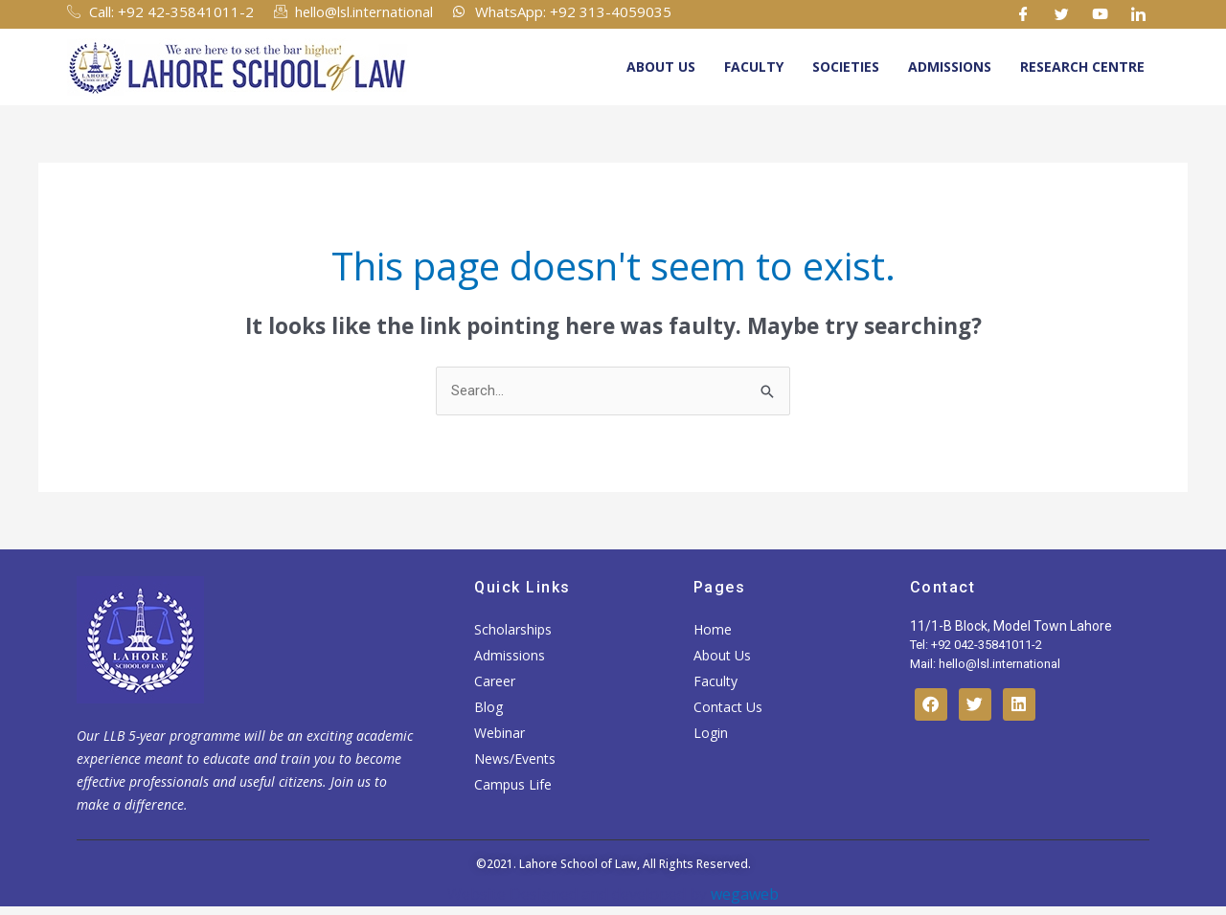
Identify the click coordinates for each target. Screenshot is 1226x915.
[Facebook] (1024, 14)
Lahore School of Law (578, 865)
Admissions (949, 66)
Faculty (753, 66)
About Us (660, 66)
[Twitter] (1062, 14)
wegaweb (743, 893)
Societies (845, 66)
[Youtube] (1100, 14)
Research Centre (1082, 66)
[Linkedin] (1138, 14)
